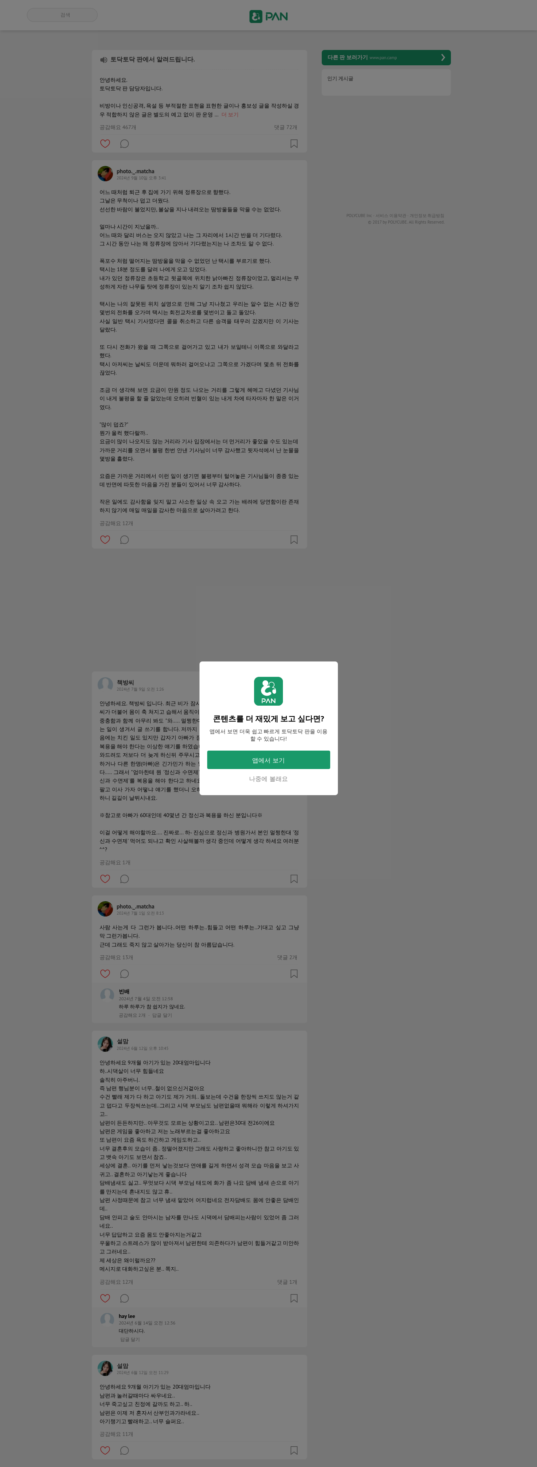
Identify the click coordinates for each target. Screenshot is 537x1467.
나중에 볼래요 (268, 778)
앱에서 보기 (268, 760)
